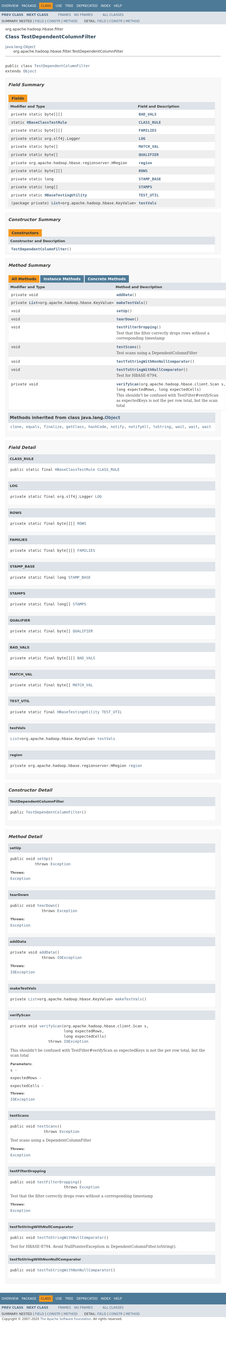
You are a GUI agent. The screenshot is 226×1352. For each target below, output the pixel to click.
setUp (122, 311)
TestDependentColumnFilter (62, 66)
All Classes (113, 15)
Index (106, 6)
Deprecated (87, 6)
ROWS (143, 171)
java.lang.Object (20, 47)
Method (71, 21)
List (55, 203)
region (145, 163)
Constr (53, 21)
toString (162, 427)
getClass (75, 427)
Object (30, 71)
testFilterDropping (136, 327)
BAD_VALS (147, 114)
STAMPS (145, 187)
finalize (52, 427)
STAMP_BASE (150, 179)
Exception (61, 864)
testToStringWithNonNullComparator (153, 361)
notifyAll (139, 427)
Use (59, 6)
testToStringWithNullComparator (149, 369)
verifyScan (127, 384)
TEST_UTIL (149, 195)
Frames (64, 15)
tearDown (125, 319)
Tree (69, 6)
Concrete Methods (107, 279)
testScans (126, 347)
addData (124, 295)
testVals (147, 203)
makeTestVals (129, 303)
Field (39, 21)
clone (15, 427)
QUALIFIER (149, 155)
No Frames (83, 15)
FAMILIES (147, 130)
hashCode (97, 427)
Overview (10, 6)
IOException (69, 957)
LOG (142, 138)
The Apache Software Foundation (65, 1319)
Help (118, 6)
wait (179, 427)
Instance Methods (61, 279)
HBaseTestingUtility (65, 195)
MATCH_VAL (149, 146)
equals (32, 427)
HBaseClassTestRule (47, 122)
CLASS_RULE (150, 122)
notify (117, 427)
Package (29, 6)
